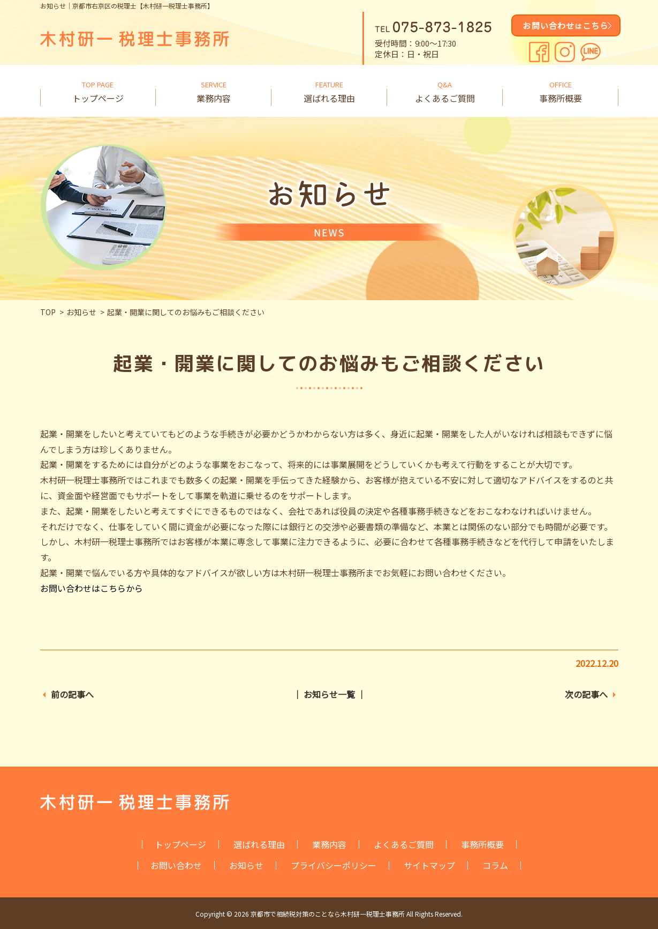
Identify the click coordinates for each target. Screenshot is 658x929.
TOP (48, 312)
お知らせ (81, 312)
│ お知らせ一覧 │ (329, 694)
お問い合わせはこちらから (91, 588)
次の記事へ (586, 694)
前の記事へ (72, 694)
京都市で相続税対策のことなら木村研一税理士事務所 (328, 913)
